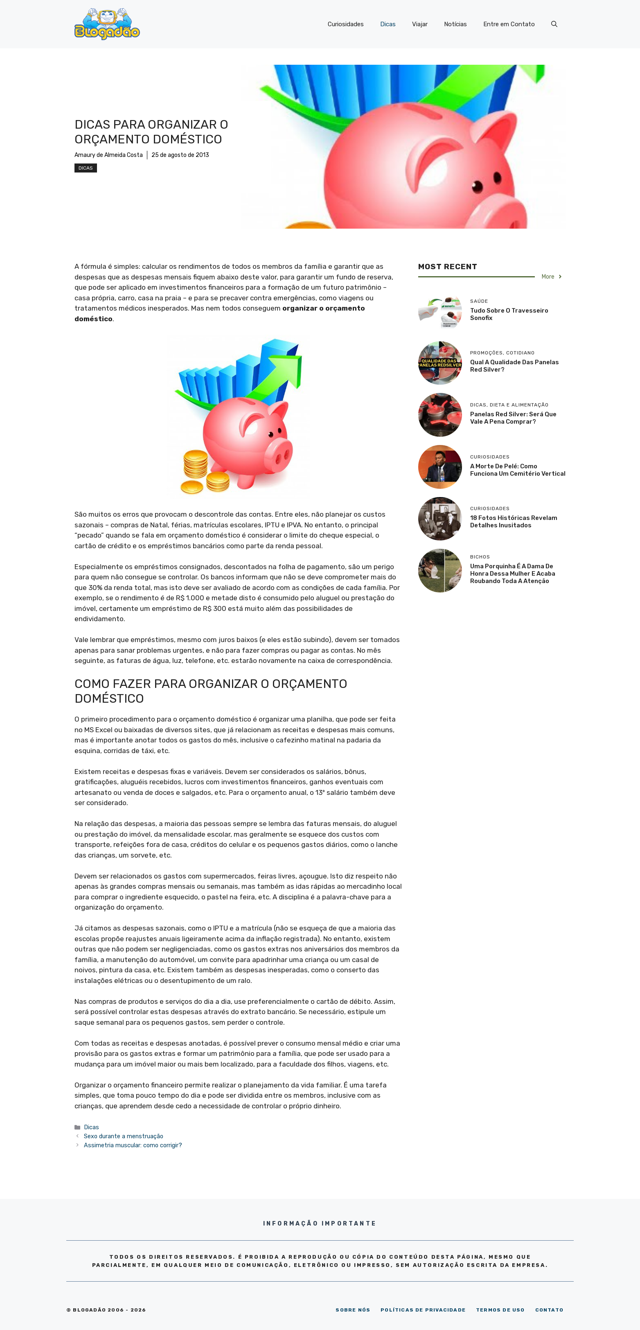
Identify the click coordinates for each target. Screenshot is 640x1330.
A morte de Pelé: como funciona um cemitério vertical (518, 470)
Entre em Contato (509, 24)
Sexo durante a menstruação (123, 1136)
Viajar (420, 24)
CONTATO (549, 1310)
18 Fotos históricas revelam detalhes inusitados (513, 521)
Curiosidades (346, 24)
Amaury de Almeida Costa (108, 155)
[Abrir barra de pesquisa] (554, 24)
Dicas (388, 24)
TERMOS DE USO (500, 1310)
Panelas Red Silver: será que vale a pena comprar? (513, 418)
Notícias (455, 24)
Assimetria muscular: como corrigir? (133, 1145)
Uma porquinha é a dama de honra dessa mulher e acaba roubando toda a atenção (512, 574)
